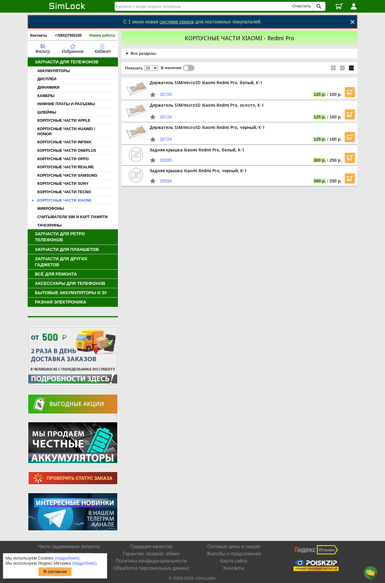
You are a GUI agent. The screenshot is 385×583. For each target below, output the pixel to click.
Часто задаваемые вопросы (69, 546)
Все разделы (143, 53)
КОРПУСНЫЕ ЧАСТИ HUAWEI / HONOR (66, 131)
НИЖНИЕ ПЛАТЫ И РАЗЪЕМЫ (66, 104)
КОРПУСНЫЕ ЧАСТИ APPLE (64, 120)
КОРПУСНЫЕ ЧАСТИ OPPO (63, 159)
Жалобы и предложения (234, 553)
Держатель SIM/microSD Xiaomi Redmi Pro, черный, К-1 (207, 127)
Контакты (38, 35)
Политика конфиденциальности (151, 560)
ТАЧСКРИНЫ (49, 225)
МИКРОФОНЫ (50, 208)
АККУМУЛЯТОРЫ (53, 71)
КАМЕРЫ (45, 95)
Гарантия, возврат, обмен (151, 553)
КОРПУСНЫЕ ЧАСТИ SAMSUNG (67, 175)
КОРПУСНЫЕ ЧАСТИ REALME (65, 167)
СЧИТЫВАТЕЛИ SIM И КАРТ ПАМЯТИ (72, 217)
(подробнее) (67, 558)
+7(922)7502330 (68, 35)
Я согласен (55, 571)
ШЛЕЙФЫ (46, 112)
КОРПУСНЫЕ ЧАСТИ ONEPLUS (66, 150)
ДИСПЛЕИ (46, 79)
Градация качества (151, 546)
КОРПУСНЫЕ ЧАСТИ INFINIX (64, 142)
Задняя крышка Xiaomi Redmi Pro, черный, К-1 (198, 170)
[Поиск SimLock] (318, 6)
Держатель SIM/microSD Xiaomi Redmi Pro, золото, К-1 (206, 105)
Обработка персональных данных (151, 568)
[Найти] (204, 6)
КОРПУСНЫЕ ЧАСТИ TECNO (64, 192)
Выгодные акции (76, 404)
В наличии (178, 68)
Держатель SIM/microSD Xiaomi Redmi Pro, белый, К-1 (205, 82)
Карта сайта (233, 560)
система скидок (176, 21)
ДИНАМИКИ (48, 87)
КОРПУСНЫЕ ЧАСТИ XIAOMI (64, 200)
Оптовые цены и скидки (233, 546)
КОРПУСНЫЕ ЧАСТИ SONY (62, 183)
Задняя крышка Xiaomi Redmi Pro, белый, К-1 (196, 150)
